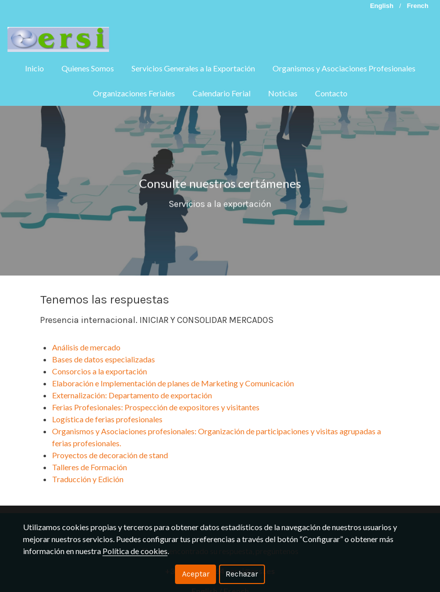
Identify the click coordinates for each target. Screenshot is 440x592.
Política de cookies (135, 551)
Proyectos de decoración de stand (110, 455)
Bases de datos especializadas (103, 359)
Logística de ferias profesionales (107, 419)
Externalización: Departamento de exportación (133, 395)
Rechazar (242, 574)
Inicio (34, 68)
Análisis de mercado (86, 347)
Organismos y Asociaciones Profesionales (344, 68)
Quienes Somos (88, 68)
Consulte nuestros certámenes (220, 189)
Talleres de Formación (90, 467)
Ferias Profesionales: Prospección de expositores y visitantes (156, 407)
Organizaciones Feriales (134, 93)
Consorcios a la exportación (100, 371)
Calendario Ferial (221, 93)
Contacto (331, 93)
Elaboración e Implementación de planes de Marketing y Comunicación (174, 383)
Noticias (283, 93)
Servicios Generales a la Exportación (193, 68)
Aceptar (196, 574)
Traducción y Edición (88, 479)
